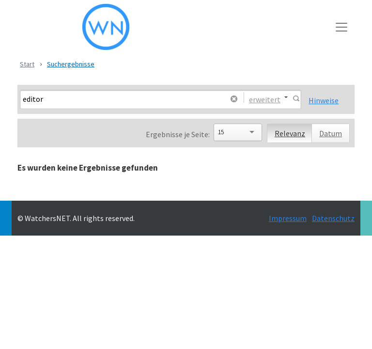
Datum (330, 133)
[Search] (122, 99)
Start (27, 64)
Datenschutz (333, 218)
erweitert (264, 99)
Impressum (288, 218)
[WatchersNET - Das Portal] (177, 27)
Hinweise (324, 100)
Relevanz (290, 133)
